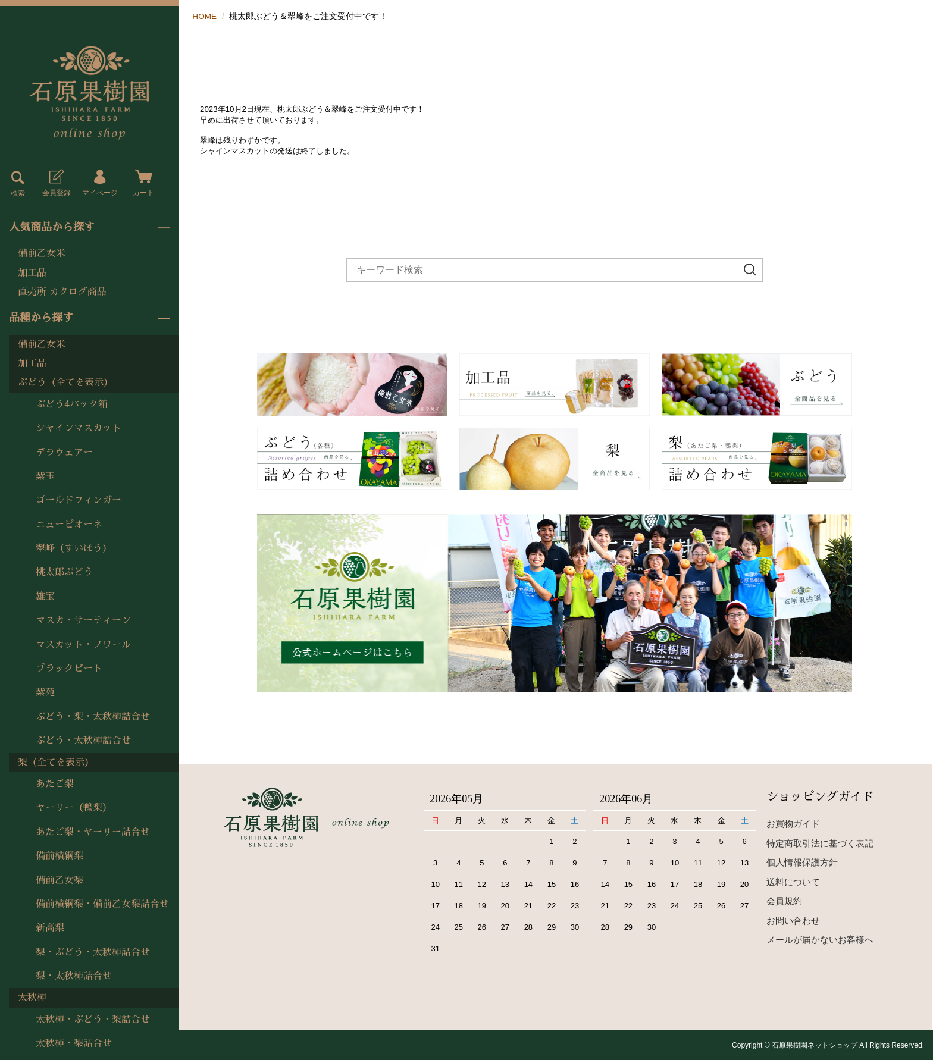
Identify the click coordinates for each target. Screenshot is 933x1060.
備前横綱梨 (59, 856)
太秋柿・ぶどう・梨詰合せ (93, 1019)
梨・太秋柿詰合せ (74, 976)
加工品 (32, 273)
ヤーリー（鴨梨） (74, 808)
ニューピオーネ (69, 524)
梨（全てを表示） (56, 762)
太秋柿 (32, 997)
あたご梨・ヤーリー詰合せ (93, 832)
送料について (793, 882)
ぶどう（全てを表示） (65, 382)
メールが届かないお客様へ (819, 939)
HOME (204, 16)
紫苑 (45, 692)
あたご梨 (55, 784)
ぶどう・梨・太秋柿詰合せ (93, 717)
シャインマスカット (78, 428)
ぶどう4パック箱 (72, 404)
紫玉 (45, 476)
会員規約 (784, 901)
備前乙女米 (41, 253)
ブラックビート (69, 668)
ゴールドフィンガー (78, 500)
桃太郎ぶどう (64, 572)
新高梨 (50, 928)
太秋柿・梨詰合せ (74, 1043)
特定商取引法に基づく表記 (819, 843)
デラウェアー (64, 452)
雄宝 (45, 596)
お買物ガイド (793, 823)
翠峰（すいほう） (74, 548)
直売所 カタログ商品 (62, 292)
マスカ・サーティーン (83, 620)
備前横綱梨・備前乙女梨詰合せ (102, 904)
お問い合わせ (793, 920)
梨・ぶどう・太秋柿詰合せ (93, 952)
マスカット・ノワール (83, 645)
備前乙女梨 (59, 880)
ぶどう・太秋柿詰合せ (83, 740)
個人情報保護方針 (802, 862)
